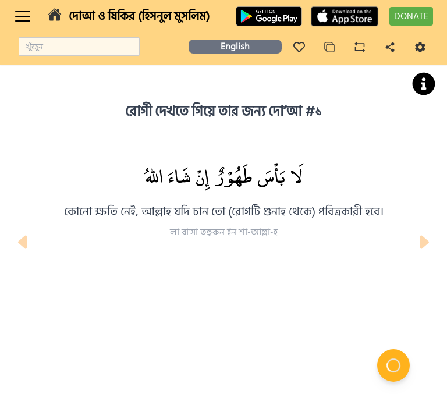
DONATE (411, 16)
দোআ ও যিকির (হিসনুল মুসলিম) (139, 16)
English (235, 47)
